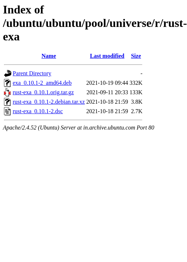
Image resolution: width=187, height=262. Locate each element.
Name (48, 56)
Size (136, 56)
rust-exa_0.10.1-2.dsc (38, 111)
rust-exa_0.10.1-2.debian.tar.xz (49, 102)
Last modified (107, 56)
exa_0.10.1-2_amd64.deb (42, 83)
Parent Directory (32, 73)
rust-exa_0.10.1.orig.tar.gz (43, 92)
